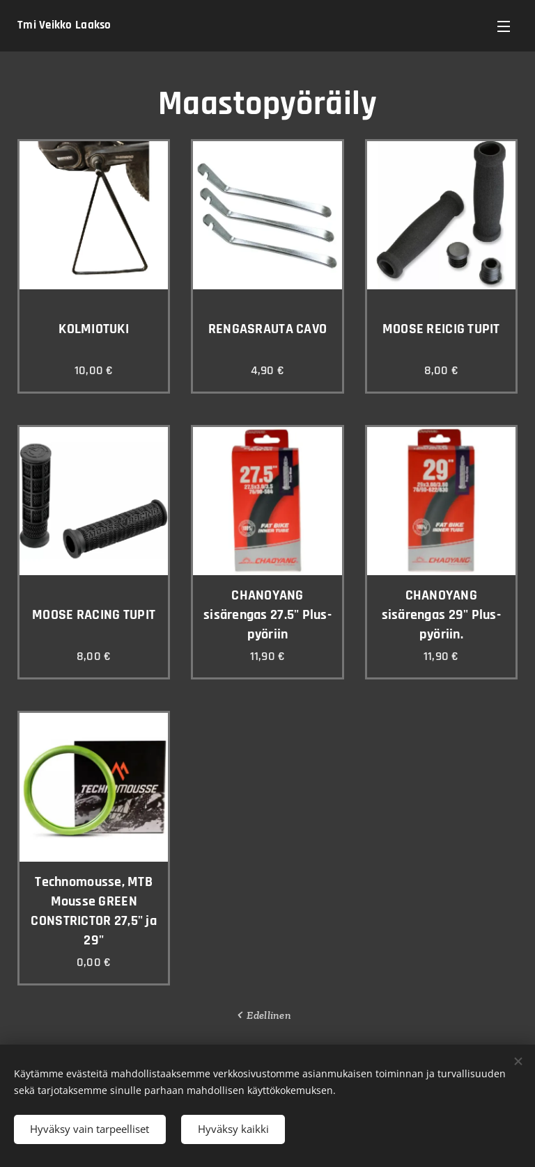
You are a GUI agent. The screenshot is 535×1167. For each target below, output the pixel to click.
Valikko (503, 26)
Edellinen (268, 1015)
